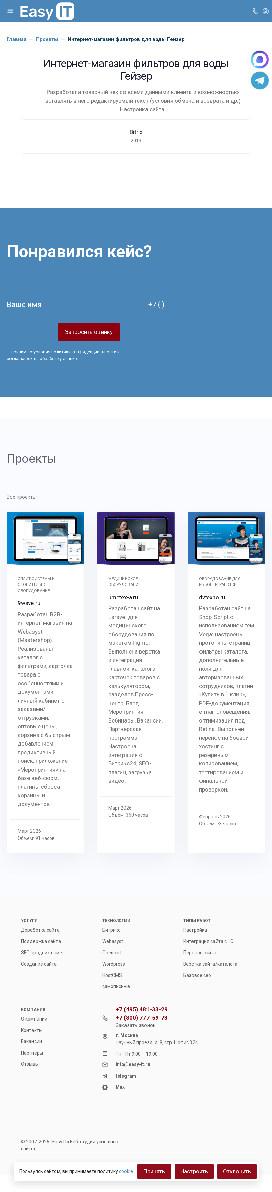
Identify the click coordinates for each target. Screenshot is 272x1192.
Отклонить (237, 1171)
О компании (34, 1019)
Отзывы (30, 1064)
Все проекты (22, 497)
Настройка (195, 930)
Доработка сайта (40, 930)
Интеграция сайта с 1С (208, 941)
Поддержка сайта (41, 941)
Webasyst (112, 941)
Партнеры (32, 1053)
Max (120, 1087)
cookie (126, 1171)
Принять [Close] (154, 1171)
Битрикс (111, 930)
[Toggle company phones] (255, 10)
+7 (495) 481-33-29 (142, 1009)
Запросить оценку (89, 331)
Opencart (112, 952)
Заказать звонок (136, 1025)
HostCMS (112, 975)
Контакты (31, 1030)
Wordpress (113, 964)
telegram (126, 1076)
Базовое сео (197, 975)
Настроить (194, 1171)
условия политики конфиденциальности (74, 351)
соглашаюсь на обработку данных (42, 358)
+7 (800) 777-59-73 (142, 1018)
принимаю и (63, 355)
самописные (116, 986)
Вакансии (31, 1041)
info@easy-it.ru (133, 1064)
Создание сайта (39, 964)
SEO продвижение (41, 952)
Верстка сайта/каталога (210, 964)
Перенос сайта (199, 952)
